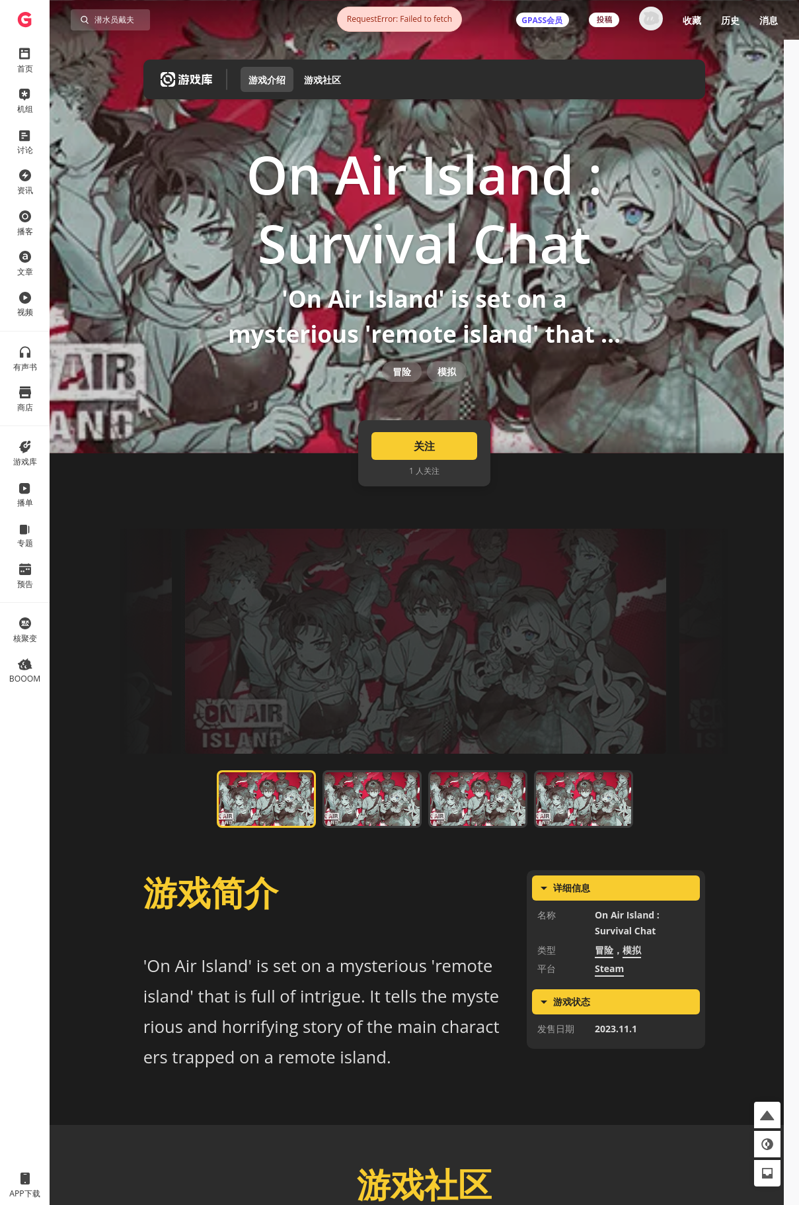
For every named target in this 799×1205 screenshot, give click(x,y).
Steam (609, 1001)
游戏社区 (322, 79)
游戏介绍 (266, 79)
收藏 (692, 20)
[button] (767, 1115)
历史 (730, 20)
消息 (768, 20)
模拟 (447, 392)
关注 (424, 477)
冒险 (402, 392)
